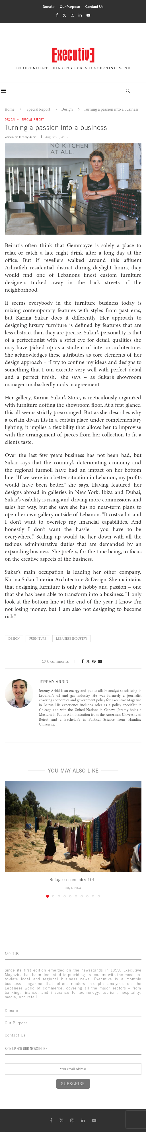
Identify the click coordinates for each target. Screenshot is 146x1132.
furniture (37, 639)
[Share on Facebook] (82, 661)
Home (10, 109)
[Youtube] (88, 15)
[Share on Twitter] (88, 661)
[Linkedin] (80, 15)
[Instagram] (72, 15)
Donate (49, 7)
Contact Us (94, 7)
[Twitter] (64, 15)
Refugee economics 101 (73, 880)
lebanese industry (71, 639)
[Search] (127, 90)
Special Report (38, 109)
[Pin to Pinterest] (94, 661)
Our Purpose (70, 7)
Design (67, 109)
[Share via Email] (100, 661)
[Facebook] (57, 15)
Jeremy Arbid (27, 137)
